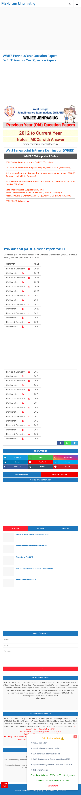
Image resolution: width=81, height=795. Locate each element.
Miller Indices (8, 685)
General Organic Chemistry (40, 479)
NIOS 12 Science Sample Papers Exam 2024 (32, 534)
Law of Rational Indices (30, 682)
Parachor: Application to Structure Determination (34, 568)
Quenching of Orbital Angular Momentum (45, 692)
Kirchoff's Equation (50, 690)
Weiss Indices (71, 682)
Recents (40, 528)
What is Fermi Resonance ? (26, 580)
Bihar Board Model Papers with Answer (44, 718)
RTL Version (61, 791)
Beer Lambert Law (34, 690)
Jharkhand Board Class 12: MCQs (63, 721)
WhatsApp (53, 786)
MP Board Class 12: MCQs (40, 721)
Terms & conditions (22, 791)
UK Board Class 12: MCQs (64, 723)
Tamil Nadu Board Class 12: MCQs (16, 723)
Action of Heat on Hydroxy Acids (54, 687)
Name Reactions (21, 474)
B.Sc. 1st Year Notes (12, 682)
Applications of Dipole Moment (45, 685)
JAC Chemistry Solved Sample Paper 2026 (51, 728)
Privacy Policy (38, 791)
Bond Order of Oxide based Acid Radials (31, 546)
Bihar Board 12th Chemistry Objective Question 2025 (40, 731)
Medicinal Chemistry (59, 474)
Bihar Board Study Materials (47, 695)
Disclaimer (50, 791)
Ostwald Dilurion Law (23, 685)
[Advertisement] (42, 28)
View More (40, 698)
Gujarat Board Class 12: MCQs (42, 723)
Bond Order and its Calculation (52, 682)
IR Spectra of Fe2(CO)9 (24, 557)
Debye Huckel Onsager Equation (26, 687)
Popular (15, 528)
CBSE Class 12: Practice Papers (16, 718)
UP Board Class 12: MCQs (19, 721)
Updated (65, 528)
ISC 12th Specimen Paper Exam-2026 (18, 736)
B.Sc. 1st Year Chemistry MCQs (60, 726)
